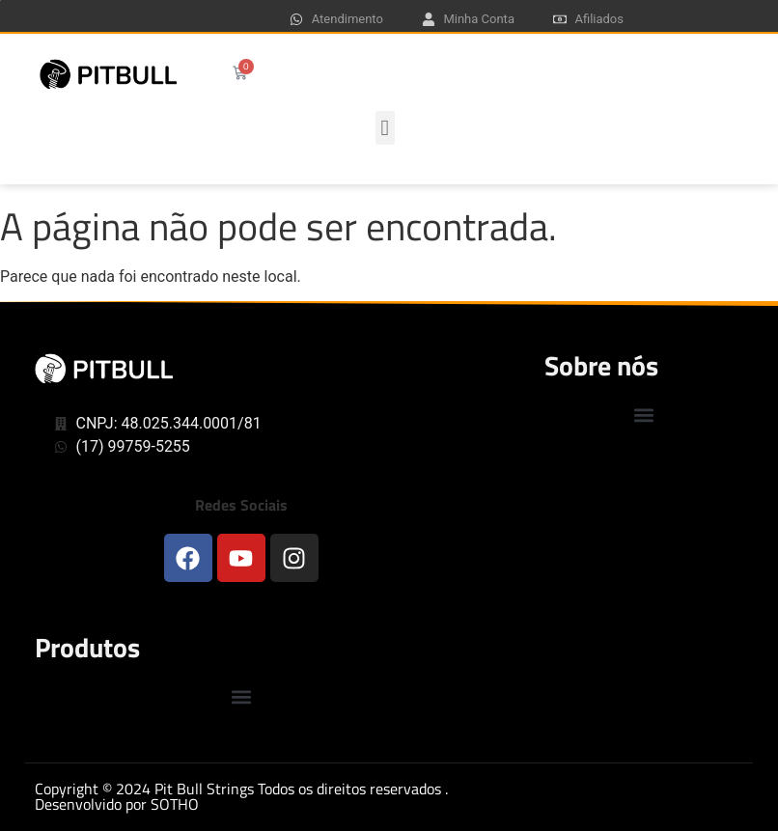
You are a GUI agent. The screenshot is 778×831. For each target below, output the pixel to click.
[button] (385, 128)
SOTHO (175, 804)
